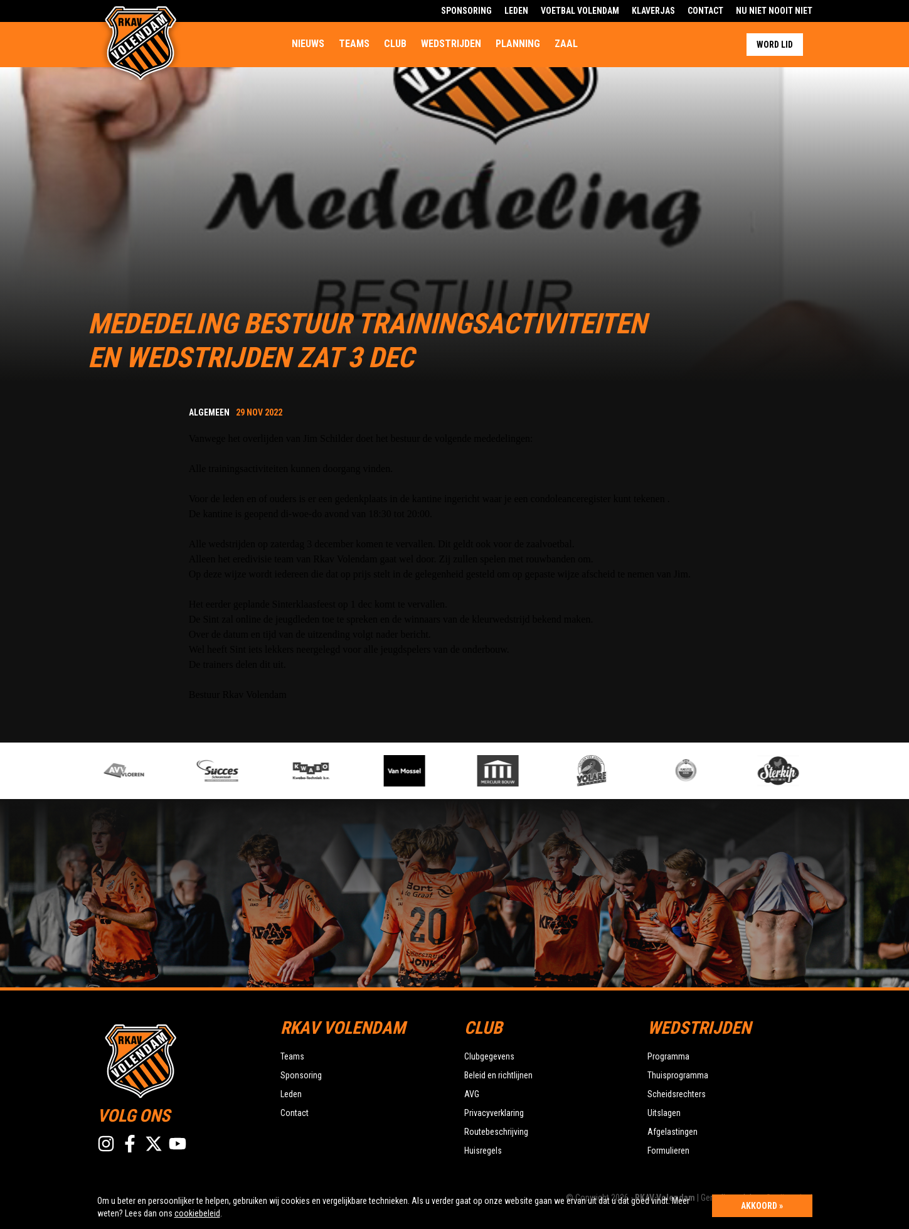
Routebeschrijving (496, 1132)
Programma (668, 1056)
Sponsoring (466, 11)
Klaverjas (653, 11)
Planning (518, 44)
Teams (354, 44)
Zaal (566, 44)
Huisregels (483, 1151)
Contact (705, 11)
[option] (333, 771)
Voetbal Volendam (580, 11)
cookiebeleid (197, 1213)
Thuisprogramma (677, 1075)
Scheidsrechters (676, 1094)
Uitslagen (664, 1113)
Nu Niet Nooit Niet (774, 11)
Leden (516, 11)
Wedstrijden (451, 44)
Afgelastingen (672, 1132)
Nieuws (308, 44)
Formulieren (668, 1151)
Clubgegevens (489, 1056)
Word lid (775, 45)
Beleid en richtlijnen (498, 1075)
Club (395, 44)
